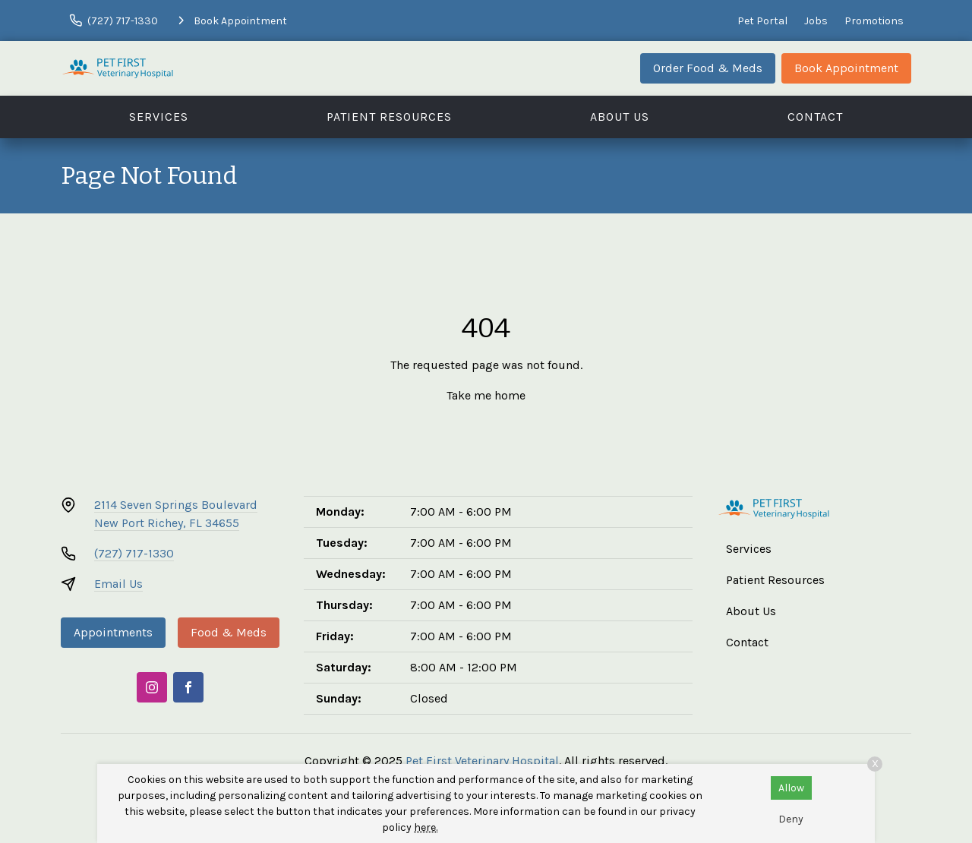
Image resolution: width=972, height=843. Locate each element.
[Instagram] (152, 687)
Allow (791, 787)
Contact (815, 116)
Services (158, 116)
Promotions (874, 20)
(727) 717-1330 (134, 553)
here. (425, 827)
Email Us (118, 583)
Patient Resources (389, 116)
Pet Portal (762, 20)
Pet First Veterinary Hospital (482, 760)
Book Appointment (846, 68)
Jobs (816, 20)
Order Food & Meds (707, 68)
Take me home (486, 395)
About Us (619, 116)
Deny (790, 819)
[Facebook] (188, 687)
